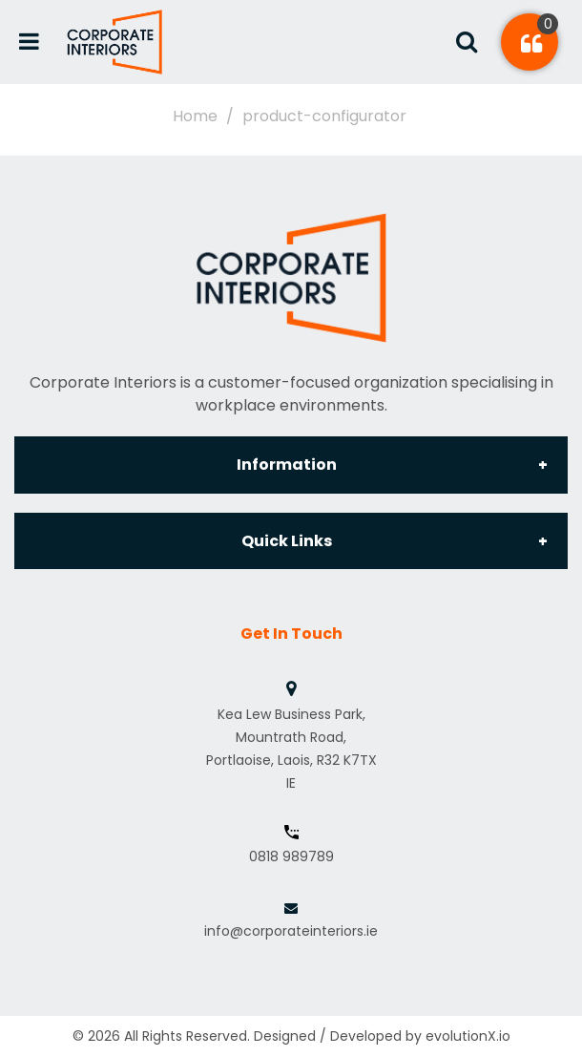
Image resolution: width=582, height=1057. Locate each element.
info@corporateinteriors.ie (291, 931)
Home (195, 116)
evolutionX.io (468, 1036)
